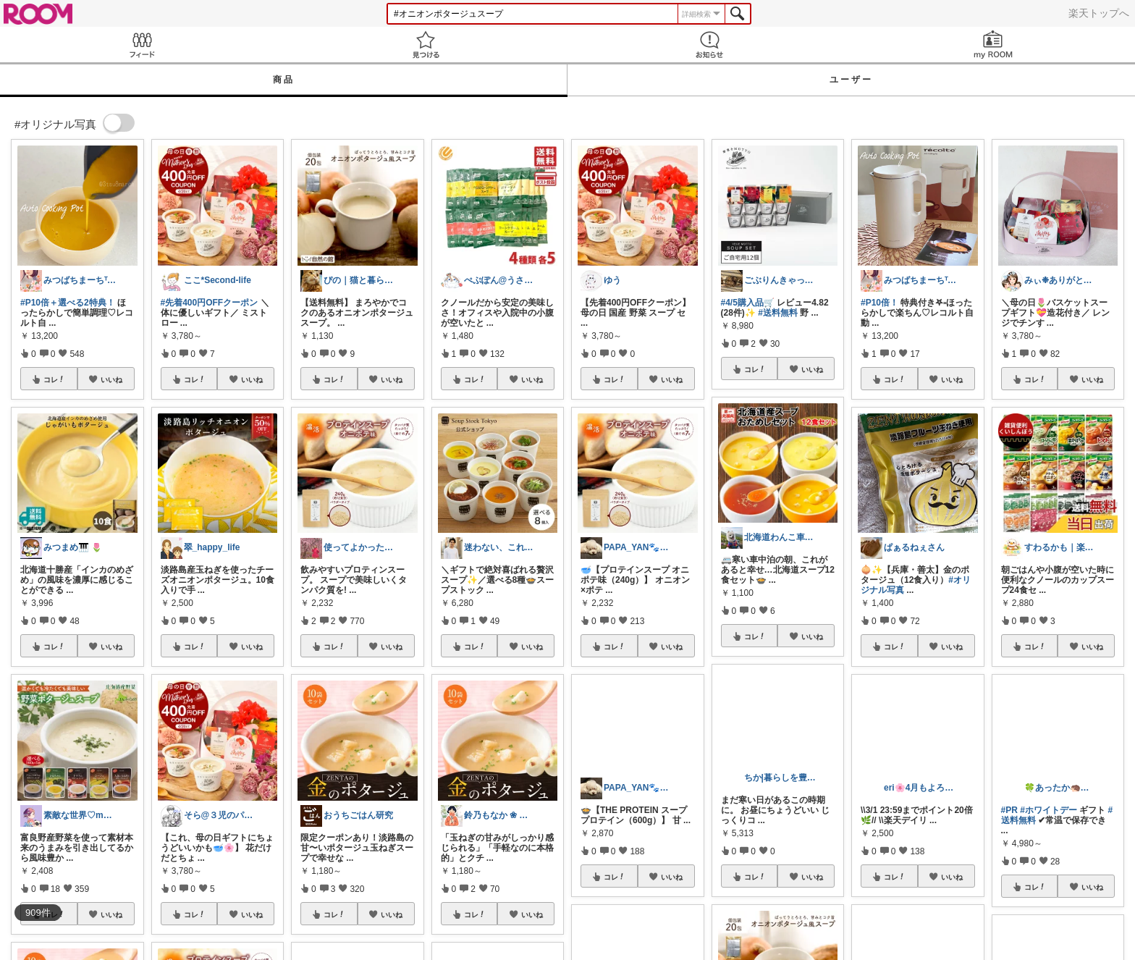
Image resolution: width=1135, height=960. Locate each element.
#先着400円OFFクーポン (209, 303)
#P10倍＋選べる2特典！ (67, 303)
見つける (426, 44)
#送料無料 (778, 313)
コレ (54, 379)
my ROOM (993, 44)
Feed (142, 44)
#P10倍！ (879, 303)
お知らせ (709, 44)
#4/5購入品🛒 (748, 303)
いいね (111, 379)
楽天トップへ (1098, 13)
